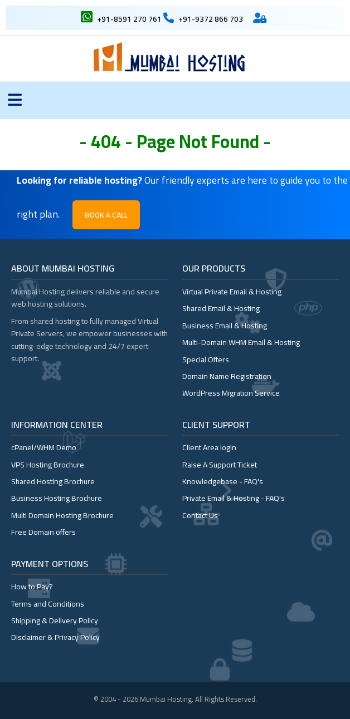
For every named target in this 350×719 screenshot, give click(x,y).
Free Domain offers (43, 532)
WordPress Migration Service (231, 393)
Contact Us (200, 515)
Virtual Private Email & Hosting (231, 291)
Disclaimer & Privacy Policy (55, 637)
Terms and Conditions (47, 604)
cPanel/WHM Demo (43, 447)
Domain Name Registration (226, 376)
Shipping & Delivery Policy (54, 620)
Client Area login (209, 447)
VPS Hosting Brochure (47, 464)
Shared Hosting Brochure (53, 481)
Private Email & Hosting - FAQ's (233, 498)
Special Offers (205, 359)
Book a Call (106, 215)
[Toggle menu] (14, 100)
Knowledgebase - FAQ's (222, 481)
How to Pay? (32, 586)
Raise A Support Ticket (219, 464)
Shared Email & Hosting (221, 308)
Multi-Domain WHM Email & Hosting (241, 342)
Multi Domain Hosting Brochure (62, 515)
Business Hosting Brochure (56, 498)
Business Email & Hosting (224, 325)
